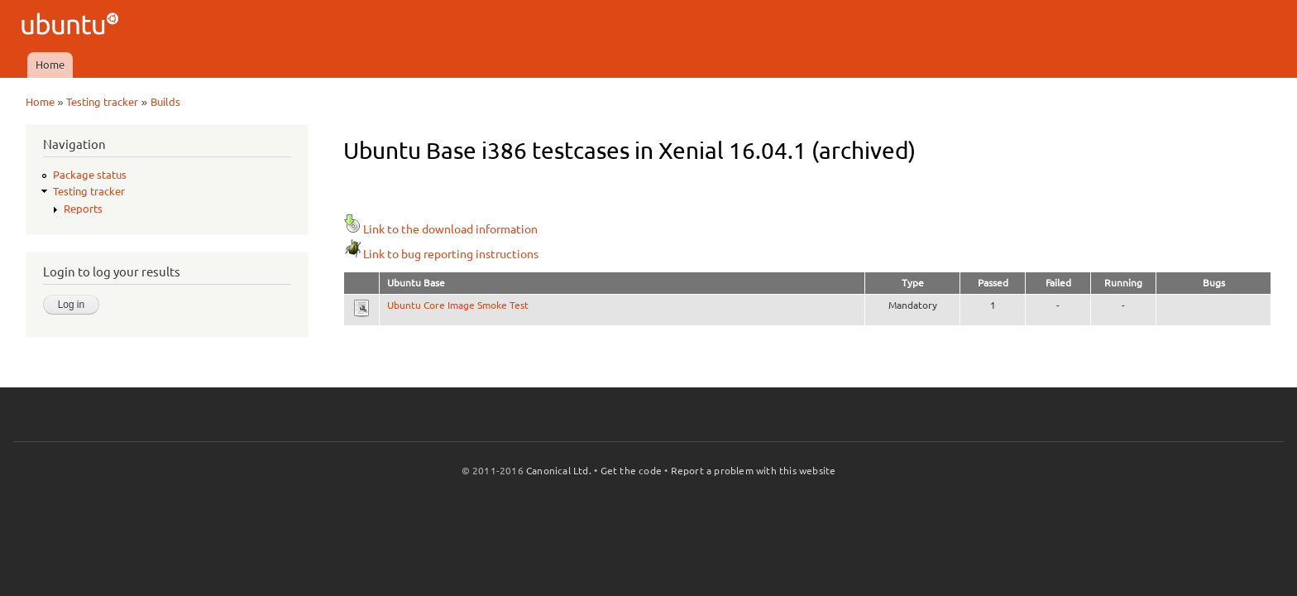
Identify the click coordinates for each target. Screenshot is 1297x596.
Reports (83, 208)
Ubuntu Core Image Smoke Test (458, 305)
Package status (90, 174)
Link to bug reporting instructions (440, 254)
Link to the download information (440, 229)
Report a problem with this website (753, 470)
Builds (165, 102)
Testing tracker (102, 102)
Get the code (631, 470)
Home (50, 64)
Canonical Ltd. (558, 470)
